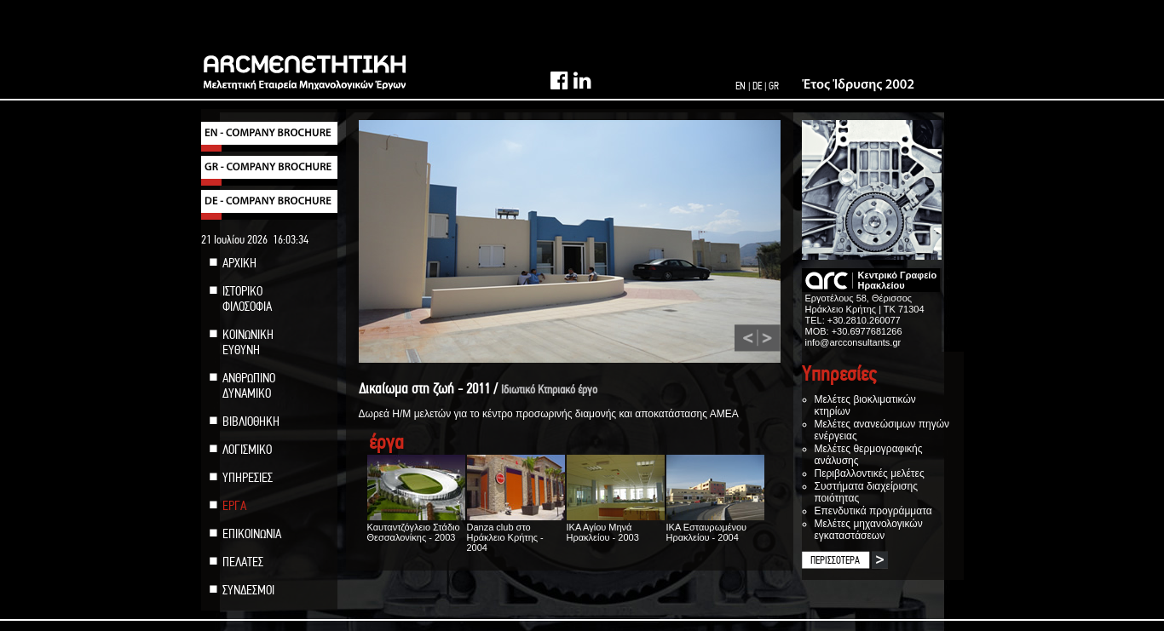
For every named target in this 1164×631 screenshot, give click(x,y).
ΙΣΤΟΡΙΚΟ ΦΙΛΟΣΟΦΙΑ (247, 299)
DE (757, 86)
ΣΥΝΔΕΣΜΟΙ (248, 590)
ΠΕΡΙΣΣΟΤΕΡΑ (835, 560)
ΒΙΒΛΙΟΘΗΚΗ (250, 421)
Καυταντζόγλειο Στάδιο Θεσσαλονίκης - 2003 (416, 527)
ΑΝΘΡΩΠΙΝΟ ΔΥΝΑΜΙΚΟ (248, 385)
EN (740, 86)
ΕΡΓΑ (234, 505)
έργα (386, 442)
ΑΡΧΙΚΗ (239, 263)
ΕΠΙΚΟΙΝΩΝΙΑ (251, 534)
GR (774, 86)
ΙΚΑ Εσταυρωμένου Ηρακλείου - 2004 (715, 527)
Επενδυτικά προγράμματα (873, 511)
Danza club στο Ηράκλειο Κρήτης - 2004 (516, 532)
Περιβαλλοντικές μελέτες (870, 473)
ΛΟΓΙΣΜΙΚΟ (247, 449)
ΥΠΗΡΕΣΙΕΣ (247, 477)
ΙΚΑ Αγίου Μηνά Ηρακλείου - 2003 (616, 527)
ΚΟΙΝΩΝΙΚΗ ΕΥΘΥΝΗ (248, 342)
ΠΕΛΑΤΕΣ (242, 562)
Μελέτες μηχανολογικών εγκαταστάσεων (869, 530)
